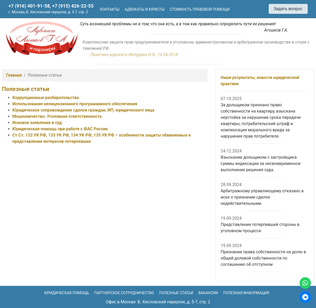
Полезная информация (246, 293)
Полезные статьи (176, 293)
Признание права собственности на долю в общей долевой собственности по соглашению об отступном (263, 258)
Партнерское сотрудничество (124, 293)
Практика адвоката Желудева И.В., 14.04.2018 (134, 54)
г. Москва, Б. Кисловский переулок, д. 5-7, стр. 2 (48, 12)
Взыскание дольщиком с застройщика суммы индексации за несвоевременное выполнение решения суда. (261, 163)
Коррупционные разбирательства (45, 97)
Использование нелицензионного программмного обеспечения (74, 103)
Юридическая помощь (66, 293)
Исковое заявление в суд (37, 122)
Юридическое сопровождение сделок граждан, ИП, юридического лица (83, 110)
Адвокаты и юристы (145, 9)
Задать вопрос (288, 8)
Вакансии (208, 293)
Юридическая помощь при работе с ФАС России (60, 128)
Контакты (110, 9)
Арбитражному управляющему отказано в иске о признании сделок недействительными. (262, 197)
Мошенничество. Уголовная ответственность (57, 116)
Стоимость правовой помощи (200, 9)
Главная (14, 75)
